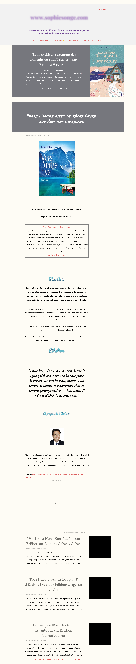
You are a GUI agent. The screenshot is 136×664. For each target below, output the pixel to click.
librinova (49, 475)
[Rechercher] (102, 9)
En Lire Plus (78, 568)
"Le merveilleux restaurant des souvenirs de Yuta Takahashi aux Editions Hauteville (54, 59)
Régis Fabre (64, 475)
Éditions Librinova (38, 475)
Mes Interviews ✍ (58, 40)
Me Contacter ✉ (88, 40)
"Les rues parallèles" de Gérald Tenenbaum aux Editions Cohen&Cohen (53, 630)
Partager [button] (42, 88)
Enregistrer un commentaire (57, 88)
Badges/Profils (44, 40)
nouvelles (56, 475)
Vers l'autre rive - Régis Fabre (56, 227)
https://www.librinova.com (56, 255)
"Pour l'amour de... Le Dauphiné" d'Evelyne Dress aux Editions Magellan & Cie (53, 584)
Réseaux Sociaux (74, 40)
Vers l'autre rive (73, 475)
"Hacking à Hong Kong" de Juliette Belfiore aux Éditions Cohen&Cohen (53, 541)
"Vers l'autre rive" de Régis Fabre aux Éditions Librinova (61, 119)
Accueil (33, 40)
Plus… (100, 40)
